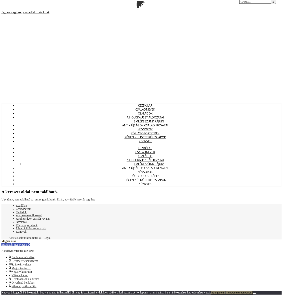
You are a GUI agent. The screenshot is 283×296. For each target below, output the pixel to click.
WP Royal (45, 237)
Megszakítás (8, 241)
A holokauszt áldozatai (145, 117)
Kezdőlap (145, 105)
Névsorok (145, 129)
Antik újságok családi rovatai (145, 125)
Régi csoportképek (145, 133)
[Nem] (254, 293)
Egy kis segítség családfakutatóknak (25, 12)
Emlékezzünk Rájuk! (149, 121)
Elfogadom (218, 292)
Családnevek (145, 109)
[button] (15, 244)
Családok (145, 113)
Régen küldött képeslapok (145, 137)
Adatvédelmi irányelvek (239, 292)
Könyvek (145, 141)
